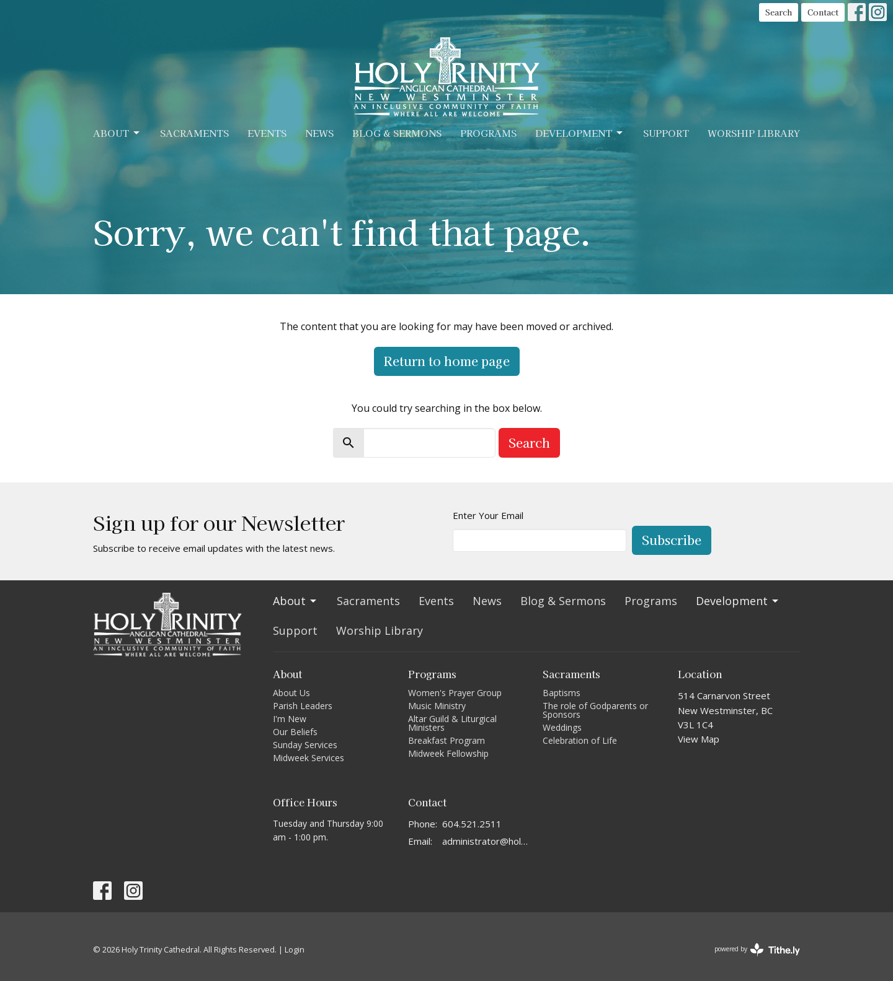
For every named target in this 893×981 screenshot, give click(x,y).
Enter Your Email (488, 515)
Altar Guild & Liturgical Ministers (452, 723)
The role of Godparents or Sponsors (595, 710)
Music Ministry (437, 706)
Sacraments (194, 132)
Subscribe (671, 540)
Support (666, 132)
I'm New (289, 719)
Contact (822, 12)
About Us (291, 693)
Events (267, 132)
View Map (698, 739)
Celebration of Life (580, 740)
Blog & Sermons (397, 132)
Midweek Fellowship (448, 753)
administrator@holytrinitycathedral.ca (486, 841)
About (117, 132)
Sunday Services (305, 745)
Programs (488, 132)
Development (579, 132)
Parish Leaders (302, 706)
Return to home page (447, 361)
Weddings (562, 727)
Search (778, 12)
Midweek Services (308, 758)
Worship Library (754, 132)
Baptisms (561, 693)
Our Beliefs (295, 732)
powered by (757, 950)
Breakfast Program (446, 740)
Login (294, 949)
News (319, 132)
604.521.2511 (472, 823)
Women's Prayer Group (455, 693)
